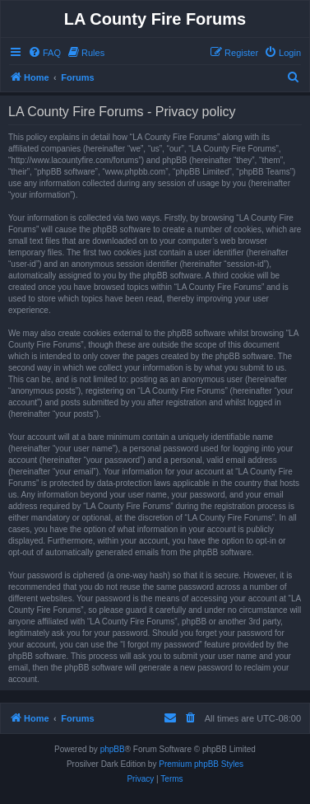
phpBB (112, 749)
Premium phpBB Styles (201, 764)
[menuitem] (44, 53)
